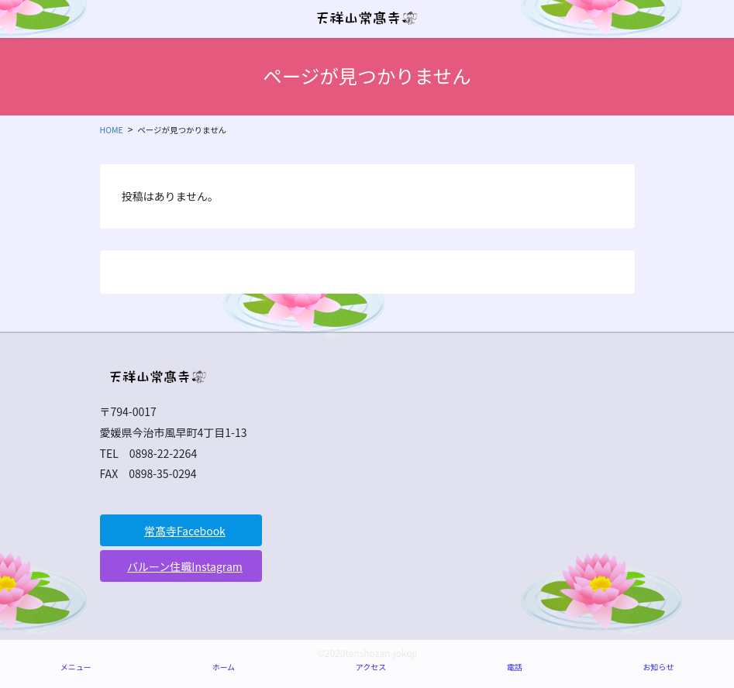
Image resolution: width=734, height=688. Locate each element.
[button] (181, 530)
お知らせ (658, 667)
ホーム (223, 667)
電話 (514, 667)
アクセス (371, 667)
